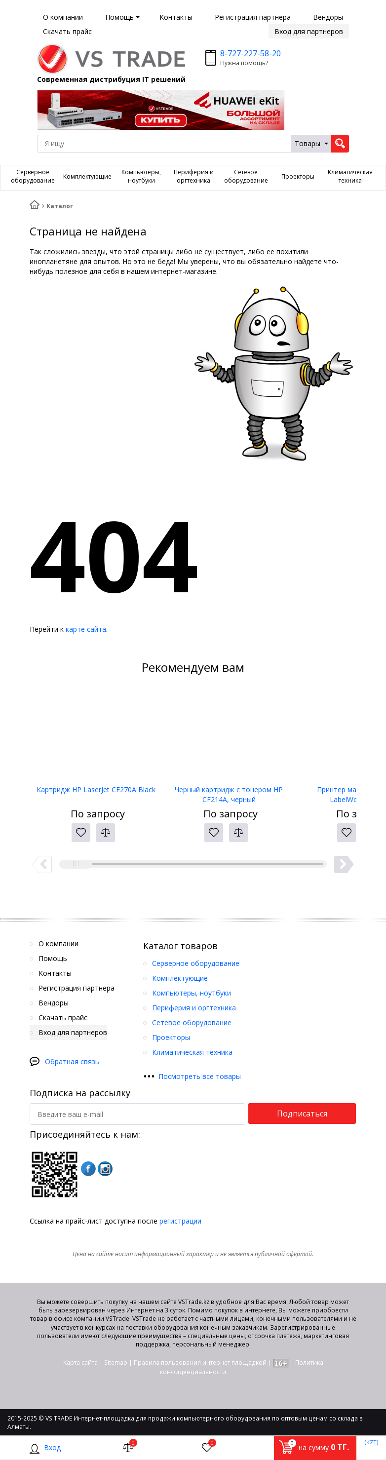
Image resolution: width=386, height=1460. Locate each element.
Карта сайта (80, 1362)
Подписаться (302, 1113)
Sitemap (115, 1362)
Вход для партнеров (308, 31)
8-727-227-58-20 (250, 53)
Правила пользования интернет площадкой (200, 1362)
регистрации (180, 1221)
